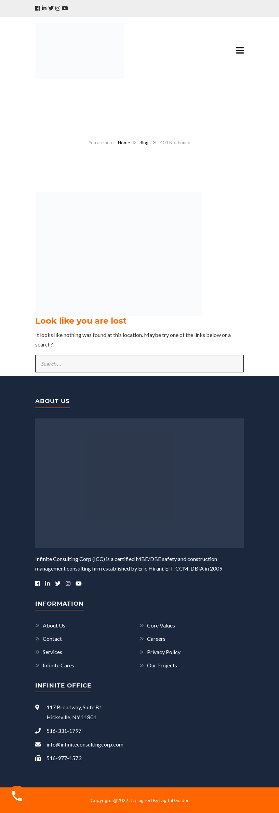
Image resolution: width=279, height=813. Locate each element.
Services (52, 652)
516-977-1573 (58, 758)
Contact (52, 638)
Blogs (145, 142)
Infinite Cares (58, 665)
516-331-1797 (58, 730)
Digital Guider (174, 800)
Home (124, 142)
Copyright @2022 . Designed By (125, 800)
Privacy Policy (164, 652)
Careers (156, 638)
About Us (54, 625)
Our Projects (162, 665)
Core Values (161, 625)
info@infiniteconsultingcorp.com (79, 744)
